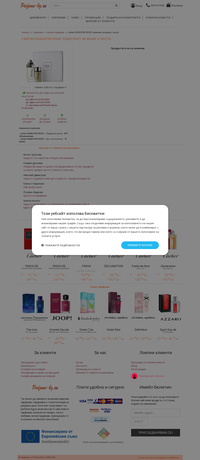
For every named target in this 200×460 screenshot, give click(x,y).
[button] (60, 245)
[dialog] (100, 230)
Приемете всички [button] (140, 245)
